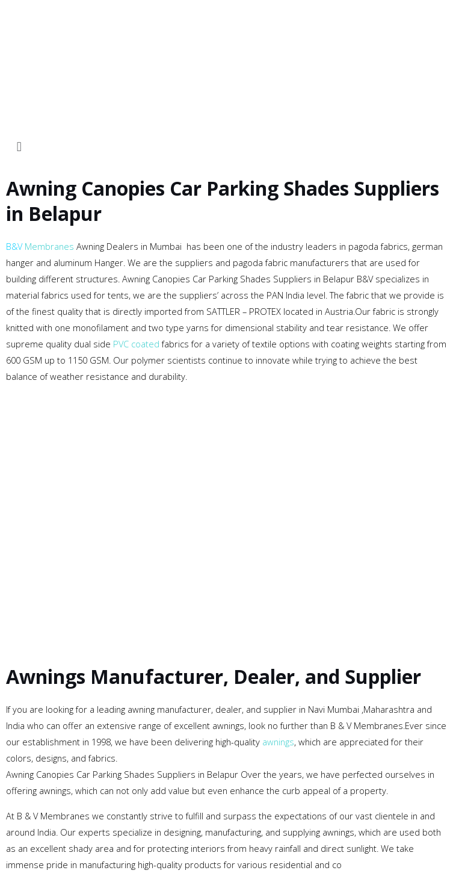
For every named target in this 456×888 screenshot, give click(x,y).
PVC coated (136, 344)
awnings (278, 742)
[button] (228, 146)
